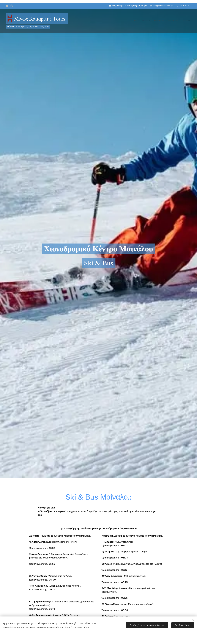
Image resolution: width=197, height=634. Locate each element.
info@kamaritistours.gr (163, 6)
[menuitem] (167, 21)
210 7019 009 (185, 6)
